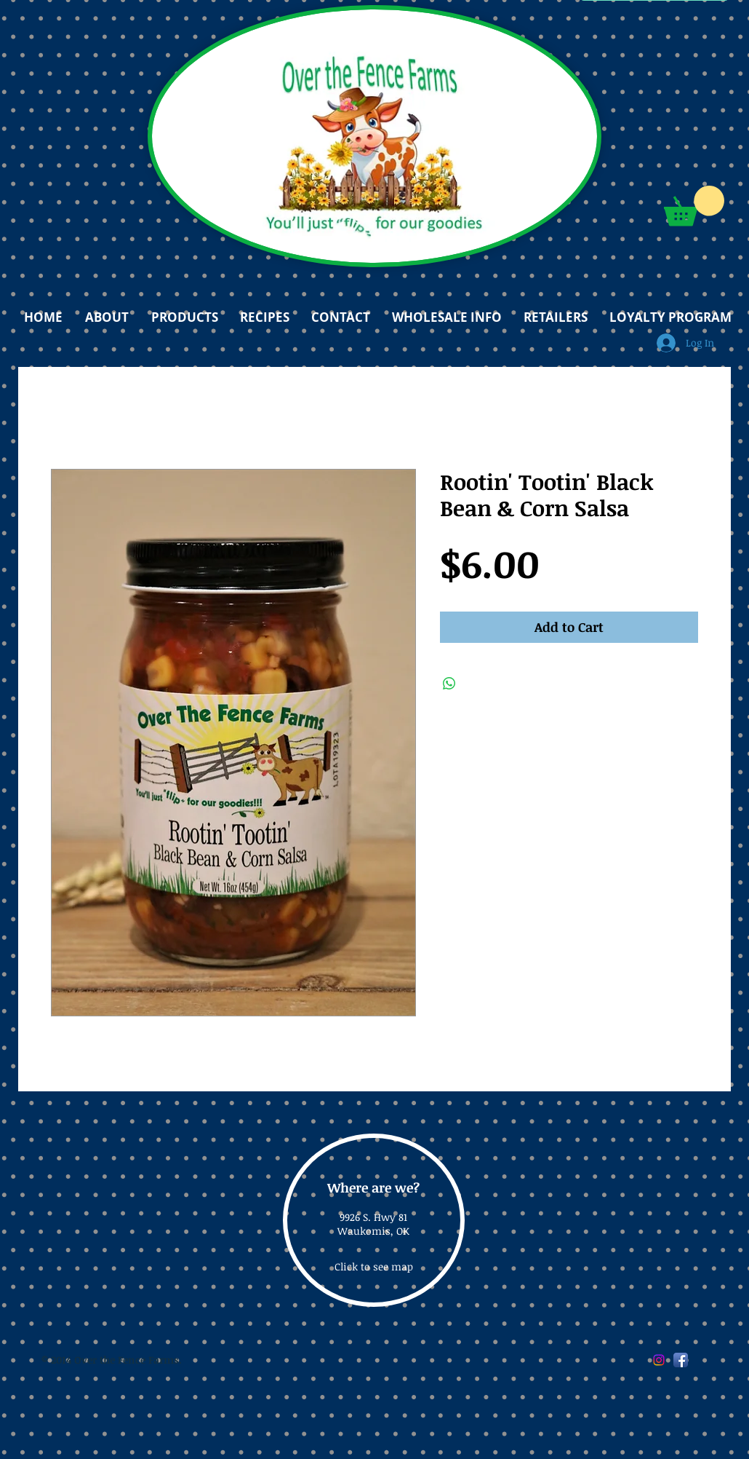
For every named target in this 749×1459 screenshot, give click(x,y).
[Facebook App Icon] (680, 1360)
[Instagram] (659, 1360)
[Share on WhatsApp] (449, 683)
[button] (694, 206)
